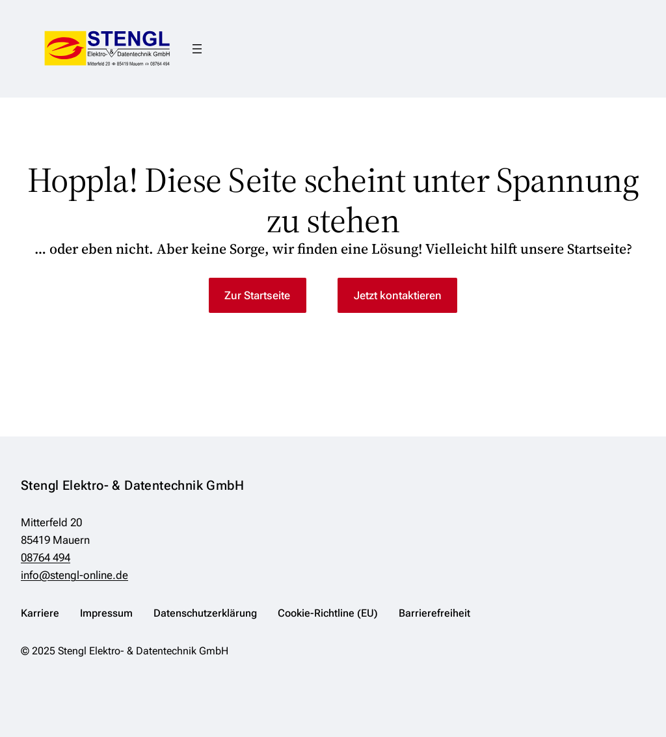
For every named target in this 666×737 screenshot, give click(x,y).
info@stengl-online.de (74, 575)
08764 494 (45, 557)
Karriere (40, 613)
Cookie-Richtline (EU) (328, 613)
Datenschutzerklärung (205, 613)
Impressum (106, 613)
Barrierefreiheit (434, 613)
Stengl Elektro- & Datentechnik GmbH (132, 485)
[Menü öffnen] (197, 49)
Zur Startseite (257, 295)
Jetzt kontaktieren (398, 295)
